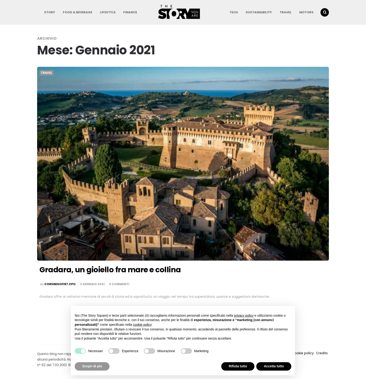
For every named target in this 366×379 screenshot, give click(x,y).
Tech (233, 12)
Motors (306, 12)
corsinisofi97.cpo (60, 284)
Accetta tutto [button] (274, 366)
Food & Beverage (77, 12)
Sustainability (259, 12)
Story (49, 12)
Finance (130, 12)
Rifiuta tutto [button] (238, 366)
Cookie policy (303, 353)
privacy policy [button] (243, 315)
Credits (322, 353)
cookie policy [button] (142, 324)
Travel (286, 12)
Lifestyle (108, 12)
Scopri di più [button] (92, 366)
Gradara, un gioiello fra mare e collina (110, 269)
